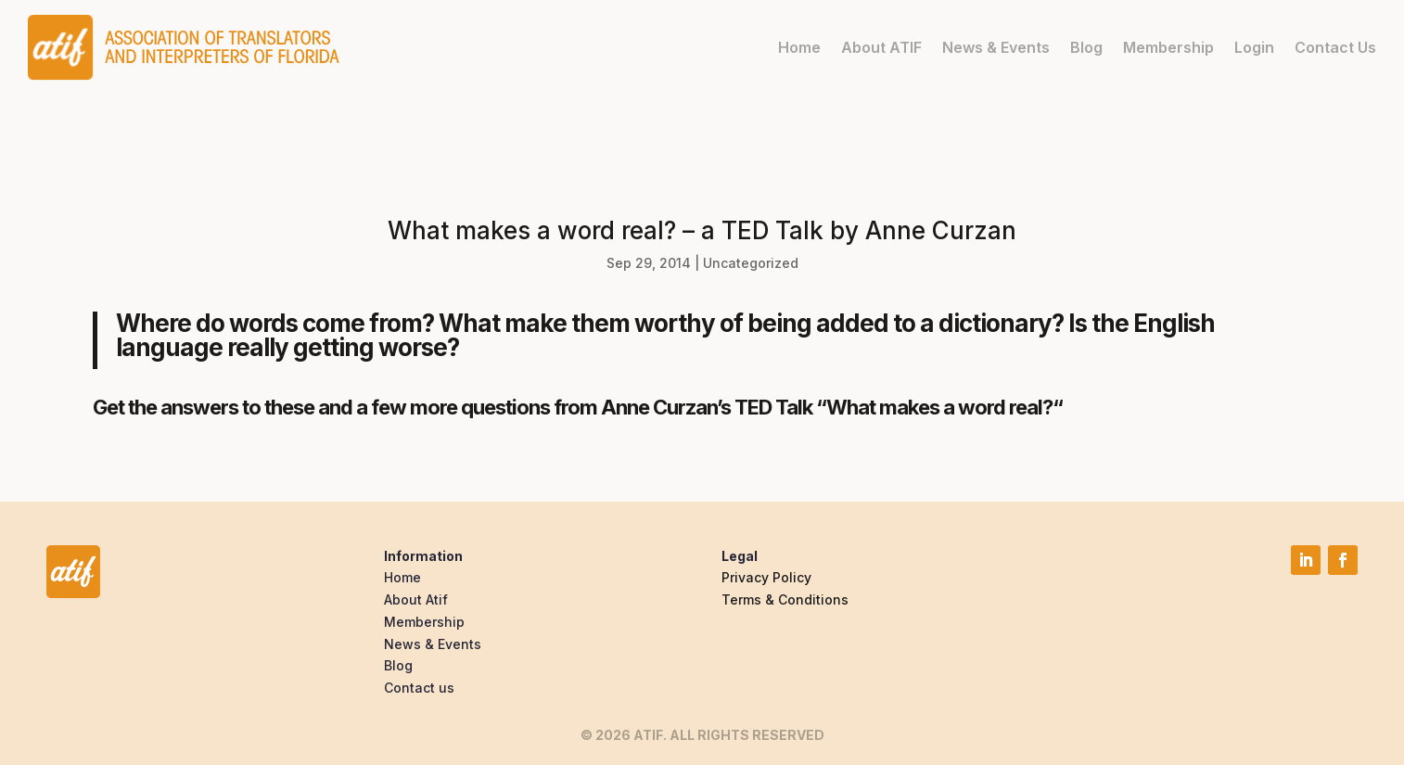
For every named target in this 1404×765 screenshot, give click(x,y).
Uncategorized (750, 263)
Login (1254, 47)
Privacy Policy (766, 577)
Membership (1168, 47)
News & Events (996, 47)
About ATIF (881, 47)
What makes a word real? (939, 407)
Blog (1086, 47)
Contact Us (1335, 47)
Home (799, 47)
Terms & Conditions (785, 599)
